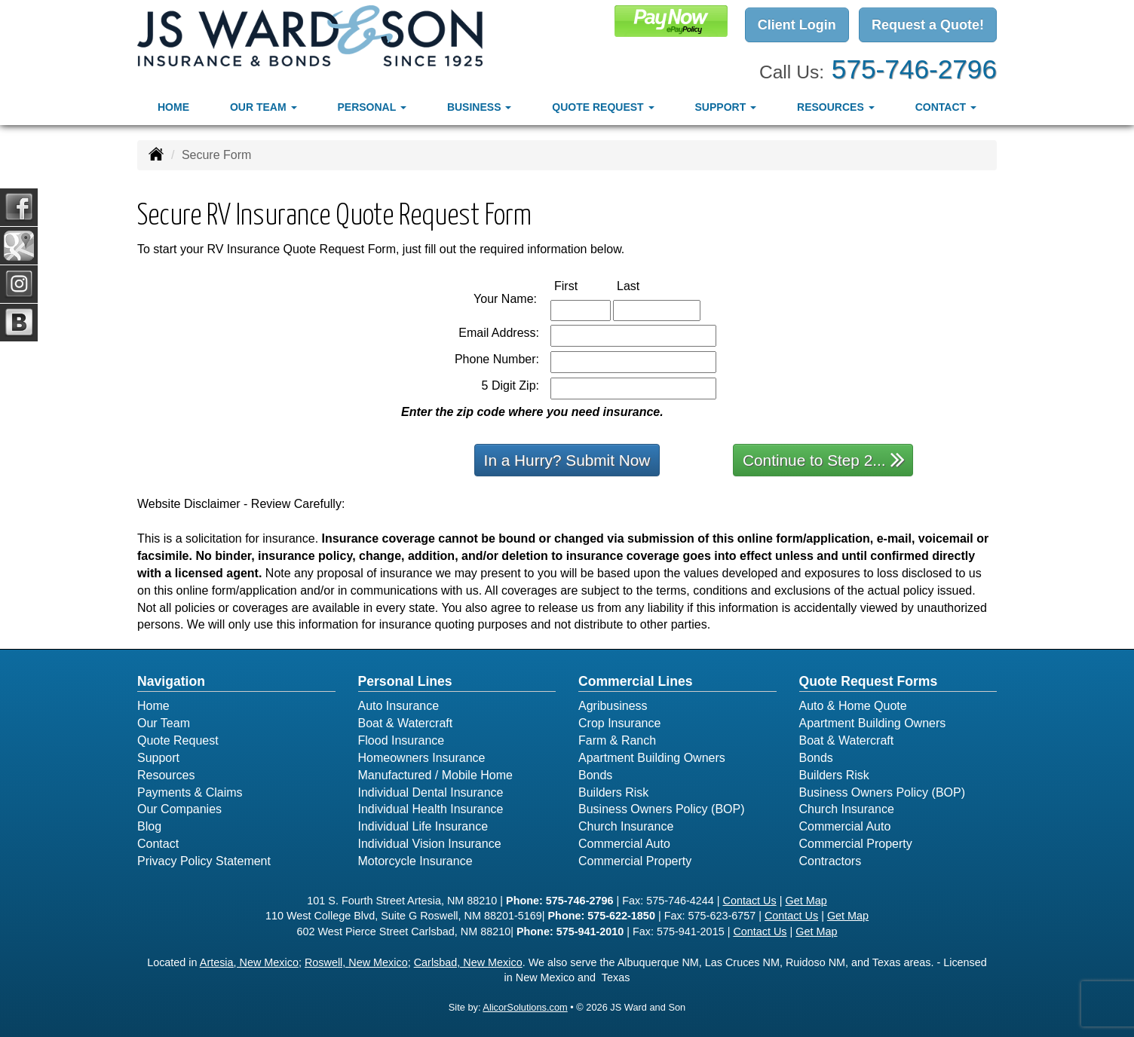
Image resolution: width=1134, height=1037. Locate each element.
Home (173, 106)
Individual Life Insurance (423, 826)
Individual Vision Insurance (429, 843)
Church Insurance (625, 826)
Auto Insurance (399, 705)
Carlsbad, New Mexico (468, 962)
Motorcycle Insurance (415, 861)
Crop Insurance (619, 723)
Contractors (830, 861)
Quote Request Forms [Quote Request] (868, 681)
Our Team (163, 723)
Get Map (805, 901)
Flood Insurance (401, 740)
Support (158, 757)
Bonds (595, 775)
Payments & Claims (190, 792)
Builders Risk (613, 792)
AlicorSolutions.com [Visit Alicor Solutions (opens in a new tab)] (525, 1007)
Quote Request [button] (603, 106)
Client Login (797, 24)
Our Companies (179, 809)
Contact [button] (945, 106)
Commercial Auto (624, 843)
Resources (166, 775)
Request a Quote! (928, 24)
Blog (149, 826)
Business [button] (479, 106)
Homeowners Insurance (422, 757)
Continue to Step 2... (824, 459)
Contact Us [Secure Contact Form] (750, 901)
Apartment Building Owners (651, 757)
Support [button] (726, 106)
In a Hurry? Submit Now (567, 460)
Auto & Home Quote (853, 705)
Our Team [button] (263, 106)
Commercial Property (634, 861)
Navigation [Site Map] (171, 681)
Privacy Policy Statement (204, 861)
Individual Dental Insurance (431, 792)
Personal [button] (371, 106)
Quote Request (178, 740)
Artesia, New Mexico (249, 962)
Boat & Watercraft (405, 723)
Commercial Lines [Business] (635, 681)
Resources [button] (836, 106)
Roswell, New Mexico (356, 962)
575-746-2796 (914, 68)
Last (644, 285)
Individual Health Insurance (431, 809)
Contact (158, 843)
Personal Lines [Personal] (405, 681)
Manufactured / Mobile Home (435, 775)
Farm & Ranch (617, 740)
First (581, 285)
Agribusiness (613, 705)
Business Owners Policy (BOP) (661, 809)
